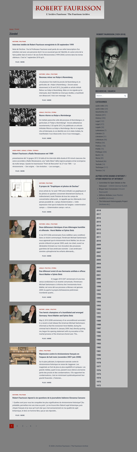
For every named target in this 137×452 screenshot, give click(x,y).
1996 (98, 294)
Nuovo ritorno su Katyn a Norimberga (55, 115)
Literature (99, 137)
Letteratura (100, 130)
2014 (98, 225)
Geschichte (100, 112)
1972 (98, 385)
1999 (98, 283)
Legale (41, 112)
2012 (98, 233)
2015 (98, 222)
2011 (98, 237)
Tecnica (35, 150)
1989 (98, 321)
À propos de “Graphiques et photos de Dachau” (59, 186)
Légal (48, 74)
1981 (98, 351)
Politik (98, 149)
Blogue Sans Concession (108, 189)
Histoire (15, 41)
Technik (98, 164)
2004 (98, 264)
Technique (99, 167)
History (42, 309)
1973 (98, 382)
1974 (98, 378)
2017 (98, 214)
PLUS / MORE (20, 62)
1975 (98, 374)
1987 (98, 328)
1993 (98, 305)
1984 (98, 340)
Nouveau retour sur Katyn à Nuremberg (56, 77)
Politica (48, 112)
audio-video (16, 150)
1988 (98, 324)
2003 (98, 267)
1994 (98, 302)
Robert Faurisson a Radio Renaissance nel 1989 (32, 153)
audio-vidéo (100, 106)
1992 (98, 309)
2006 (98, 256)
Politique (22, 41)
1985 (98, 336)
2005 (98, 260)
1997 (98, 290)
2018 (98, 210)
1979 (98, 359)
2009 (98, 245)
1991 (98, 313)
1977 (98, 366)
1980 (98, 355)
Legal (48, 309)
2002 (98, 271)
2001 (98, 275)
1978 (98, 363)
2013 (98, 229)
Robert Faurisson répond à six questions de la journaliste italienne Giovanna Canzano (48, 398)
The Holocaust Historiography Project (113, 201)
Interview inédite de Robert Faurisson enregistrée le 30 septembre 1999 (43, 44)
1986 (98, 332)
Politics (53, 309)
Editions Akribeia (105, 195)
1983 (98, 343)
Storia (54, 112)
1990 (98, 317)
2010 (98, 241)
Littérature (99, 140)
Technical (99, 161)
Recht (98, 155)
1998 (98, 286)
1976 (98, 370)
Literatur (99, 133)
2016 (98, 218)
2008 (98, 248)
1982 (98, 347)
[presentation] (22, 79)
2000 (98, 279)
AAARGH (102, 198)
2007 (98, 252)
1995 (98, 298)
